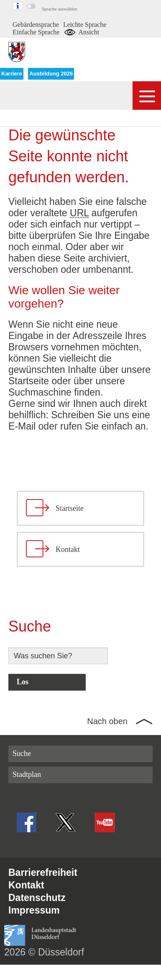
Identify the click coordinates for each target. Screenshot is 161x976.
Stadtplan (27, 774)
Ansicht (81, 32)
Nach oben (107, 721)
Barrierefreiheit (42, 872)
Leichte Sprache (85, 24)
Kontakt (26, 885)
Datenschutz (37, 897)
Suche (22, 753)
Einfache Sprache (36, 32)
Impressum (34, 910)
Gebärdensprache (36, 24)
